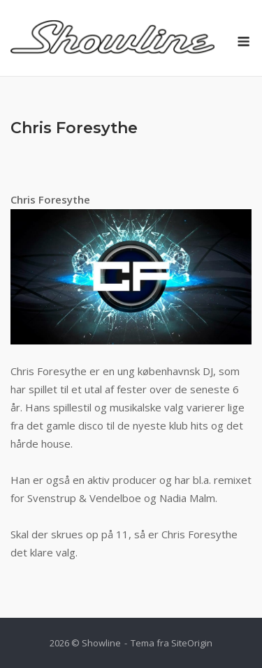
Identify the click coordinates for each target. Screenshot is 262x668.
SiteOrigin (191, 643)
